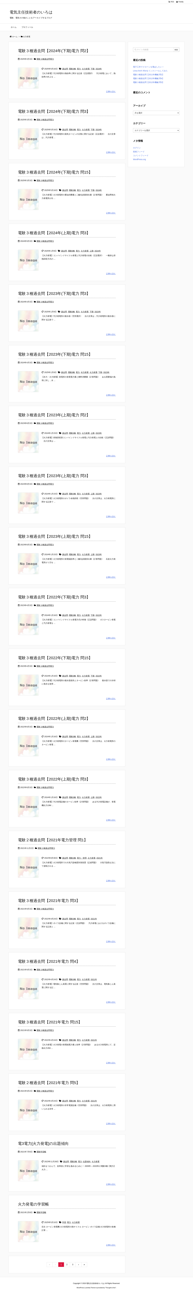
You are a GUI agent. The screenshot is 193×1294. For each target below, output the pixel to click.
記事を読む (111, 91)
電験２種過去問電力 (46, 848)
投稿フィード (139, 152)
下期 (92, 69)
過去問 (65, 69)
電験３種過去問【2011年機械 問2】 (148, 74)
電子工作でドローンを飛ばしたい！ (148, 67)
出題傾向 (87, 1161)
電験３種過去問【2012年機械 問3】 (148, 82)
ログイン (137, 148)
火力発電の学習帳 (33, 1204)
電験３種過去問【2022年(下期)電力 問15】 (55, 658)
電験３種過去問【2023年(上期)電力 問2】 (54, 415)
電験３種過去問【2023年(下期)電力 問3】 (54, 293)
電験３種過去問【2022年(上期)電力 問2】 (54, 718)
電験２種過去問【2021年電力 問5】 (49, 1083)
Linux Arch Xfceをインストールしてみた (150, 71)
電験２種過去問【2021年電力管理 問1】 (53, 840)
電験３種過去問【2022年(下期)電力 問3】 (54, 597)
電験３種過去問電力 (45, 59)
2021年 (99, 858)
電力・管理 (82, 858)
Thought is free (110, 1287)
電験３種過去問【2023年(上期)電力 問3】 (54, 476)
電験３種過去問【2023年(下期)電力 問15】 (55, 354)
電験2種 (72, 858)
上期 (91, 251)
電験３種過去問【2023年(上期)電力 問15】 (55, 536)
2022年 (99, 615)
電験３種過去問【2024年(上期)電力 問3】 (54, 233)
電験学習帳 (41, 1152)
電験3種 (72, 69)
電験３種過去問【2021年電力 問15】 (50, 1022)
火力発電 (86, 69)
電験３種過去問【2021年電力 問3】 (49, 901)
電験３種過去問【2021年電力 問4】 (49, 961)
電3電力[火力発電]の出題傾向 (43, 1143)
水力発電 (85, 372)
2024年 (99, 69)
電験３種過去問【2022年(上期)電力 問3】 (54, 779)
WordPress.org (139, 159)
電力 (79, 69)
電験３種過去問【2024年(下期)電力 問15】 (55, 172)
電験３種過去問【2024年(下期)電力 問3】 (54, 111)
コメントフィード (140, 155)
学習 (64, 1222)
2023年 (97, 312)
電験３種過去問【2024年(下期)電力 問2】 (54, 51)
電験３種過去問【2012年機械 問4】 (148, 78)
